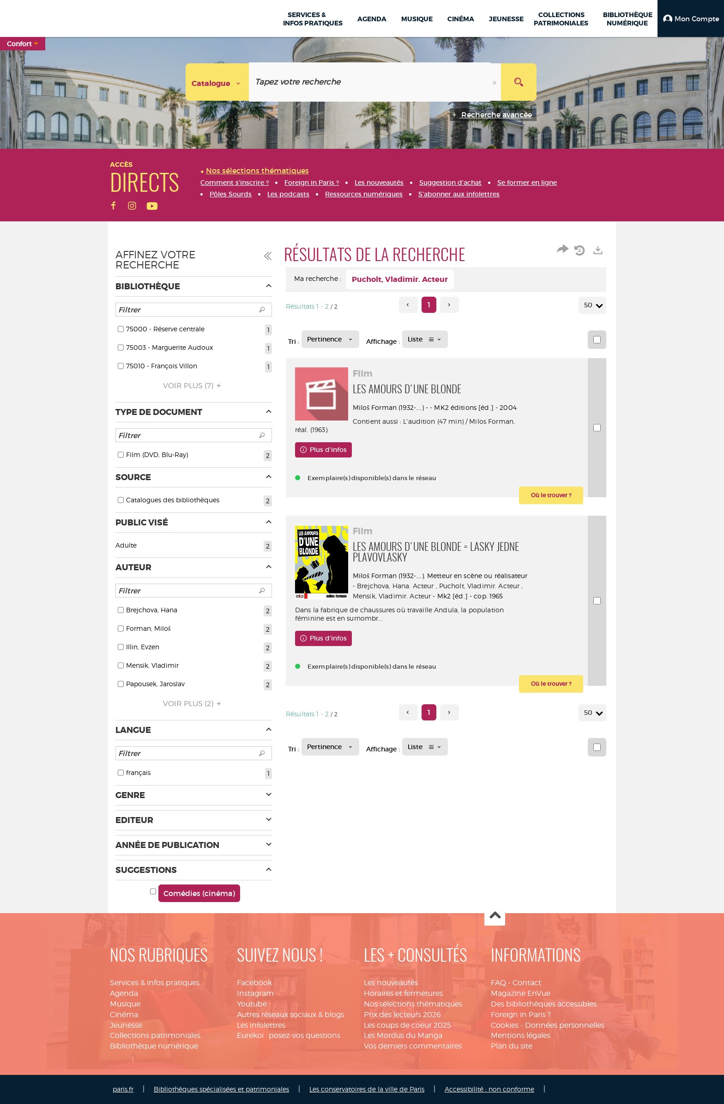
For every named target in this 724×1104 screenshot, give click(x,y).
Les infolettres (261, 1025)
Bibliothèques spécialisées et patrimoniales (221, 1089)
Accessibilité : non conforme (489, 1089)
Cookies (505, 1025)
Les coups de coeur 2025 (407, 1025)
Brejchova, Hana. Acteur (432, 586)
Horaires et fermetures (403, 993)
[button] (691, 18)
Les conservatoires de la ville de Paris (366, 1089)
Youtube (252, 1004)
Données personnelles (564, 1025)
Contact (527, 982)
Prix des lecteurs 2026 (402, 1014)
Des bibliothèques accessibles (544, 1004)
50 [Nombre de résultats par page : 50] (589, 305)
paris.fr (123, 1089)
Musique (125, 1004)
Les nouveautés (391, 982)
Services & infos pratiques (154, 982)
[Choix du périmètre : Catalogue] (217, 82)
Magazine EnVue (520, 993)
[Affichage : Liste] (425, 339)
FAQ (498, 982)
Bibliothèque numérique (154, 1046)
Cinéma (124, 1014)
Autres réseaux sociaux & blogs (290, 1014)
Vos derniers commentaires (413, 1046)
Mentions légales (520, 1035)
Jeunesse (126, 1025)
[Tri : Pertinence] (330, 339)
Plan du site (511, 1046)
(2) (193, 703)
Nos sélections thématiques (413, 1004)
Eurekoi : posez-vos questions (288, 1035)
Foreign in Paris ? (521, 1014)
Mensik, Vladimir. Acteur (452, 596)
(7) (193, 385)
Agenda (124, 993)
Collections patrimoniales (155, 1035)
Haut (494, 916)
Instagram (255, 993)
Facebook (254, 982)
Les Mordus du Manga (403, 1035)
